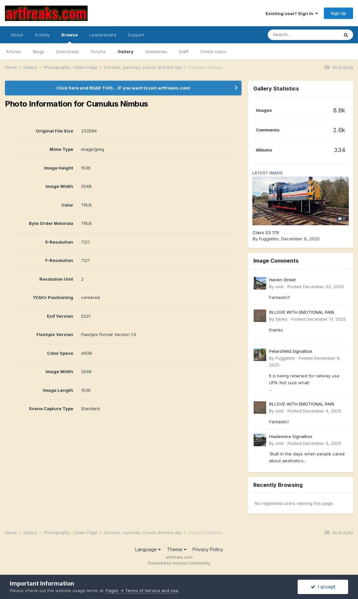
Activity (42, 34)
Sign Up (338, 13)
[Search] (303, 35)
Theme (176, 549)
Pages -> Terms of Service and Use (142, 590)
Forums (98, 51)
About (17, 34)
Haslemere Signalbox (290, 436)
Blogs (38, 51)
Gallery (125, 51)
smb (279, 286)
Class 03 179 (266, 232)
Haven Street (282, 279)
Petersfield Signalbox (290, 351)
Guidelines (156, 51)
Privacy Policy (208, 549)
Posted (315, 286)
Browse (69, 37)
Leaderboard (103, 34)
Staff (183, 51)
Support (136, 34)
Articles (13, 51)
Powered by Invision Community (179, 563)
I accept (323, 586)
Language (148, 549)
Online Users (213, 51)
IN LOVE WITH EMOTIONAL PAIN (301, 312)
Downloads (67, 51)
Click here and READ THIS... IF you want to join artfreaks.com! (123, 87)
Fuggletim (269, 238)
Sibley (281, 319)
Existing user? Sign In (291, 13)
